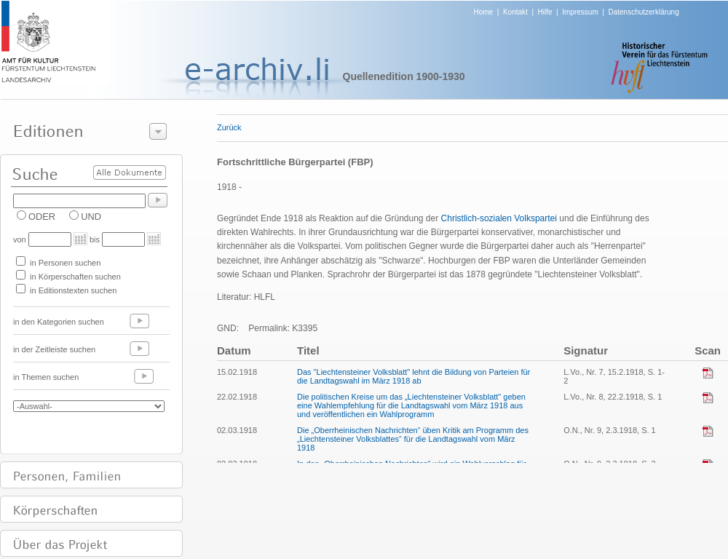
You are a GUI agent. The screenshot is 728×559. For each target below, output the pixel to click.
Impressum (580, 12)
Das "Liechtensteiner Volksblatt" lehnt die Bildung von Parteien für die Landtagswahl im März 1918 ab (413, 376)
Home (484, 12)
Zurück (229, 127)
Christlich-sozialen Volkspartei (499, 218)
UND (91, 216)
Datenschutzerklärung (643, 12)
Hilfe (545, 12)
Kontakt (515, 12)
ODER (41, 216)
